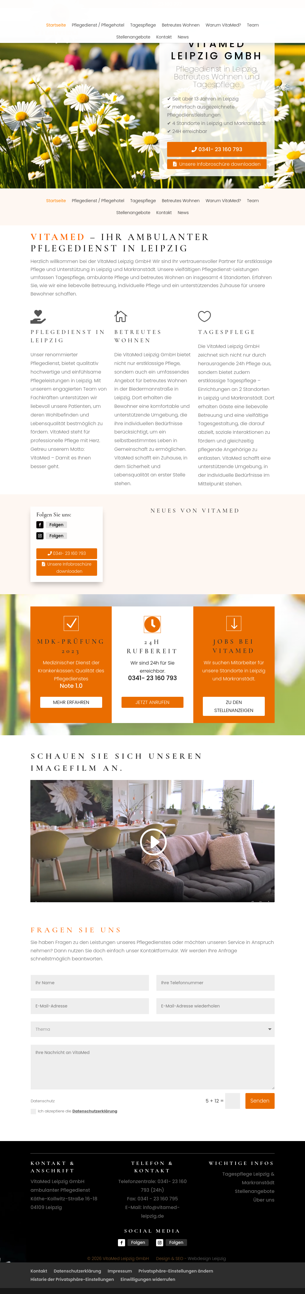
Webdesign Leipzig (207, 1259)
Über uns (263, 1200)
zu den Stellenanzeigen (233, 706)
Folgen (56, 525)
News (183, 213)
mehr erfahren (71, 702)
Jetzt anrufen (152, 702)
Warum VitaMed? (223, 201)
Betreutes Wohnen (181, 201)
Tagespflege (143, 201)
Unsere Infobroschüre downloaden (220, 164)
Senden (260, 1100)
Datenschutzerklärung (94, 1111)
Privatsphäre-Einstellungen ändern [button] (176, 1271)
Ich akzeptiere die (74, 1111)
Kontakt (164, 213)
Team (253, 201)
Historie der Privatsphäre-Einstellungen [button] (72, 1279)
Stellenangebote (133, 213)
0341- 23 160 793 (220, 149)
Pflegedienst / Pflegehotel (98, 201)
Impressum (120, 1271)
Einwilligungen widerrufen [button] (148, 1279)
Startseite (56, 201)
